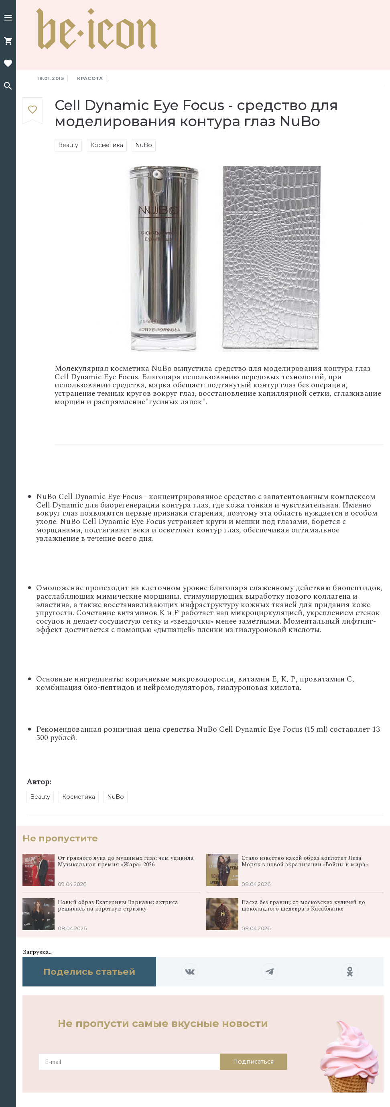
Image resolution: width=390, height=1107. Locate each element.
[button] (8, 18)
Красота (90, 78)
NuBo (143, 145)
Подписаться (253, 1061)
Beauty (68, 145)
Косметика (106, 145)
